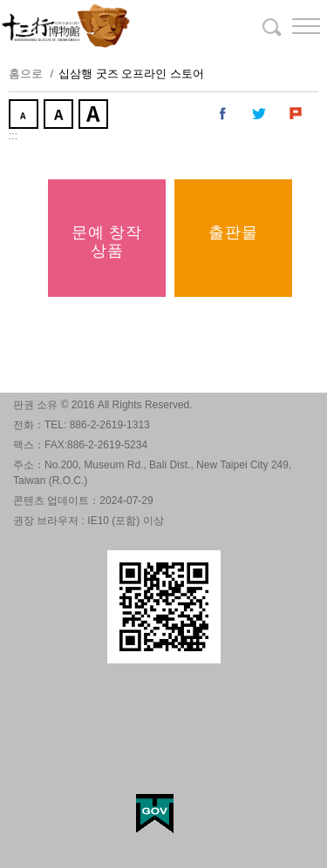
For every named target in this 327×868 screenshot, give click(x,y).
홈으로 (26, 73)
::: (13, 136)
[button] (292, 26)
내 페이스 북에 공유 (223, 114)
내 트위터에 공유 (260, 114)
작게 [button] (25, 116)
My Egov (155, 813)
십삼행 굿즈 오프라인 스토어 (131, 73)
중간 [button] (60, 116)
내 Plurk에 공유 (296, 114)
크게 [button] (95, 116)
